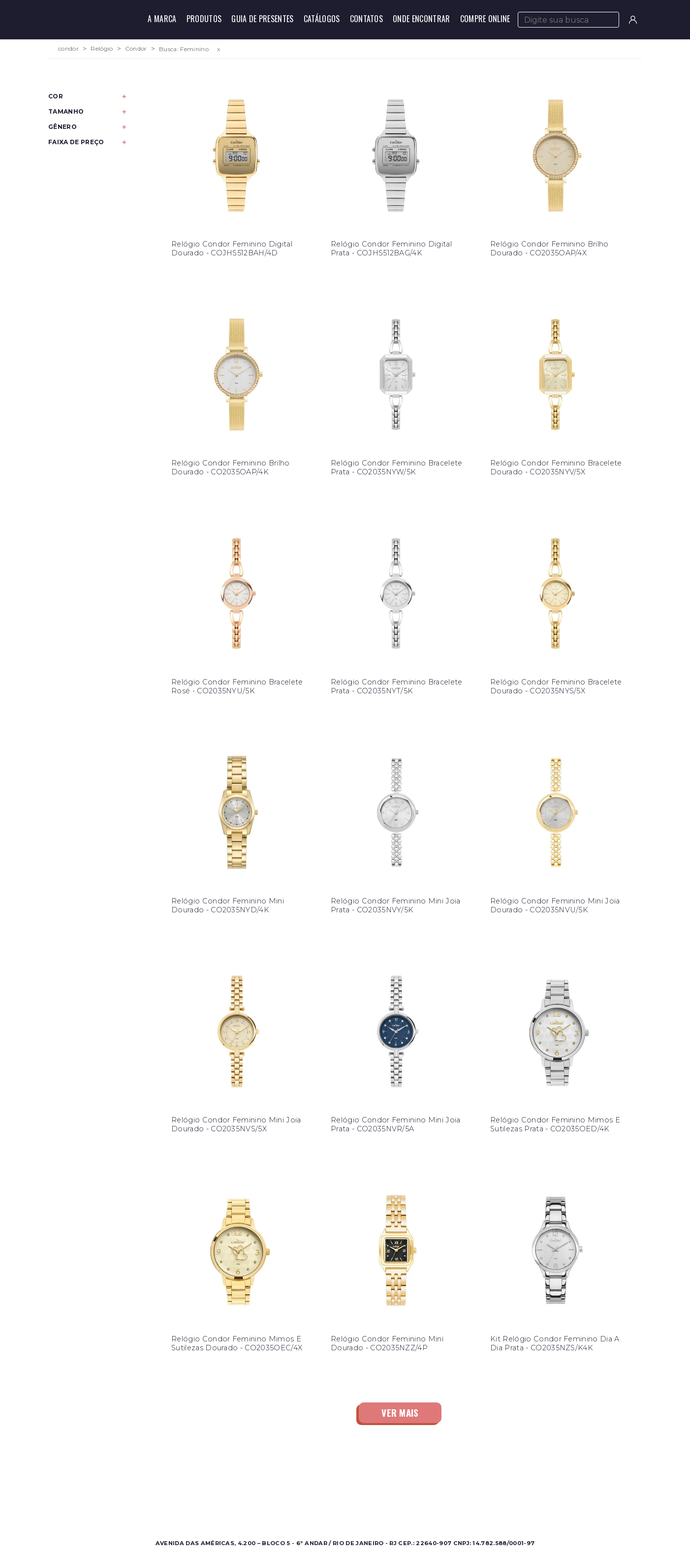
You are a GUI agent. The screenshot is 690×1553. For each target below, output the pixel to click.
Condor (136, 49)
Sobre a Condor (305, 1480)
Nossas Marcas (303, 1504)
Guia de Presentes (262, 19)
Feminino (148, 1492)
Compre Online (485, 19)
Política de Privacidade (459, 1504)
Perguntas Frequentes (457, 1492)
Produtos (204, 19)
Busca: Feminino (184, 49)
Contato (433, 1480)
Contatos (366, 19)
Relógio (102, 49)
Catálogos (322, 19)
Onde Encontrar (421, 19)
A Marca (162, 19)
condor (68, 49)
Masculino (149, 1480)
